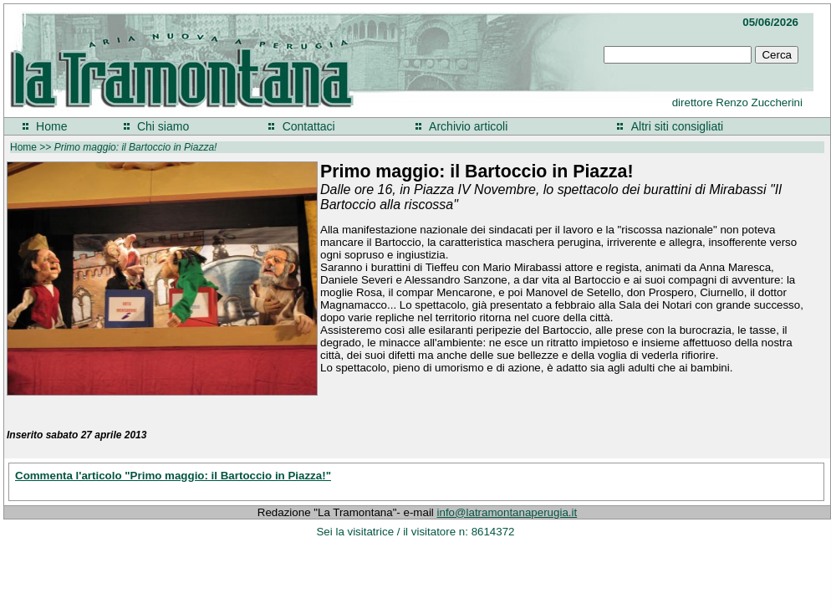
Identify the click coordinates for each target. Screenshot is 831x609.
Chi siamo (163, 126)
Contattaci (309, 126)
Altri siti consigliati (677, 126)
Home (51, 126)
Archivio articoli (468, 126)
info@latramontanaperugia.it (507, 512)
